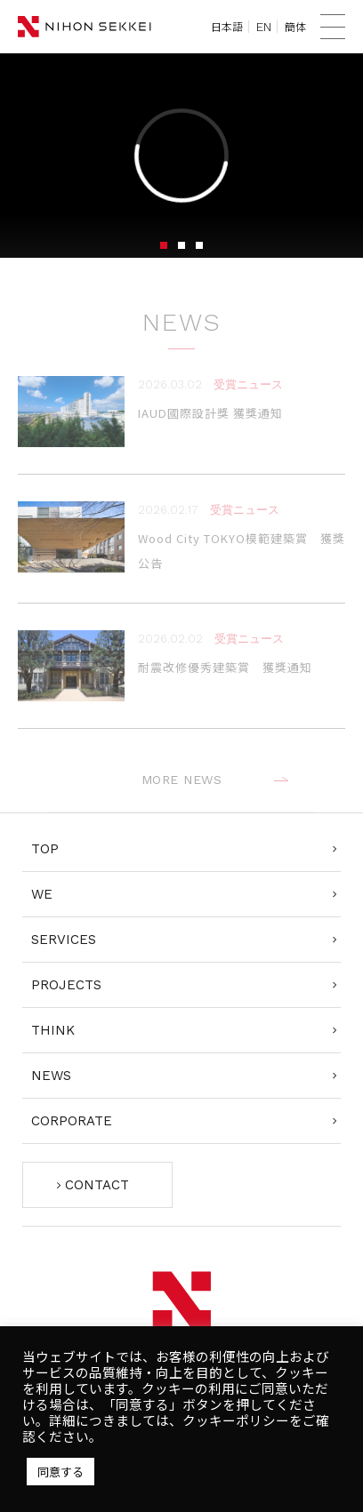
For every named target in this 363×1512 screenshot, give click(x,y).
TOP (45, 849)
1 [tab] (163, 245)
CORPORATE (71, 1121)
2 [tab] (181, 245)
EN (263, 26)
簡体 (295, 26)
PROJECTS (66, 985)
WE (41, 894)
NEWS (51, 1076)
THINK (53, 1030)
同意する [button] (60, 1471)
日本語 (227, 26)
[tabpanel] (181, 155)
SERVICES (63, 940)
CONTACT (97, 1185)
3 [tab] (199, 245)
